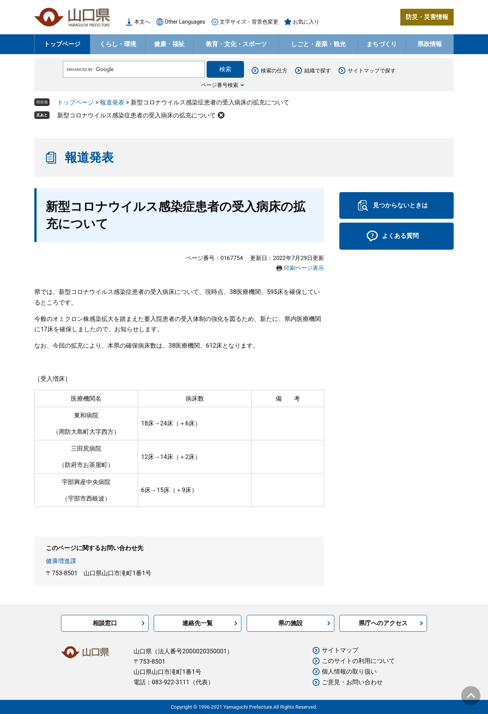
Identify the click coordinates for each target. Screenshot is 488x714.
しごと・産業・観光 (318, 44)
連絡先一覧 (197, 623)
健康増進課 (61, 561)
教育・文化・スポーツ (236, 44)
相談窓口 (105, 623)
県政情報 (429, 44)
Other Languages (185, 22)
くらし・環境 (118, 44)
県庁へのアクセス (383, 623)
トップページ (62, 44)
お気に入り (306, 22)
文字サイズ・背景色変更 (249, 22)
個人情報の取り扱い (349, 671)
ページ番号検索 (219, 85)
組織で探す (317, 70)
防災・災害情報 (427, 17)
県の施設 (290, 623)
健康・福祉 (169, 44)
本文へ (142, 22)
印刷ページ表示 (304, 268)
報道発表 (112, 102)
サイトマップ (340, 650)
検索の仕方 (274, 70)
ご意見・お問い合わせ (352, 682)
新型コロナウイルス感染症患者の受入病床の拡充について (136, 115)
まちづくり (381, 44)
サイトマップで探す (372, 70)
